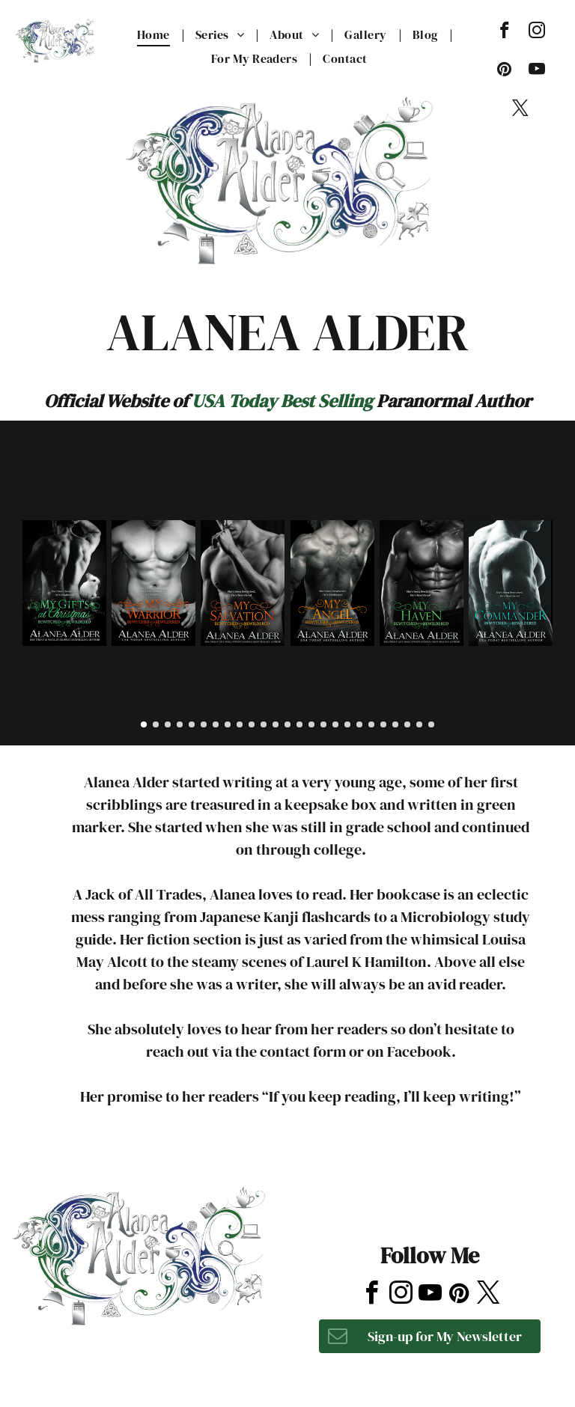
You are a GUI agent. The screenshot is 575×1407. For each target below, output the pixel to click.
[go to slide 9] (240, 724)
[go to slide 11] (264, 724)
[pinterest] (504, 71)
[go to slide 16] (323, 724)
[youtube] (536, 71)
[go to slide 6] (204, 724)
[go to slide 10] (252, 724)
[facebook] (504, 32)
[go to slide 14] (299, 724)
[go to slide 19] (359, 724)
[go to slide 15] (311, 724)
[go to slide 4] (180, 724)
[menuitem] (155, 34)
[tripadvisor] (464, 1182)
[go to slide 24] (419, 724)
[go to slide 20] (371, 724)
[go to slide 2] (156, 724)
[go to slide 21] (383, 724)
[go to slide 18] (347, 724)
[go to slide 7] (216, 724)
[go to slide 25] (431, 724)
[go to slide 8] (228, 724)
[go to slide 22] (395, 724)
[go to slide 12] (276, 724)
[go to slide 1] (144, 724)
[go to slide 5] (192, 724)
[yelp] (427, 1182)
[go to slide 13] (287, 724)
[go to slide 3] (168, 724)
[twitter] (520, 110)
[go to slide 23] (407, 724)
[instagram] (536, 32)
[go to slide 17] (335, 724)
